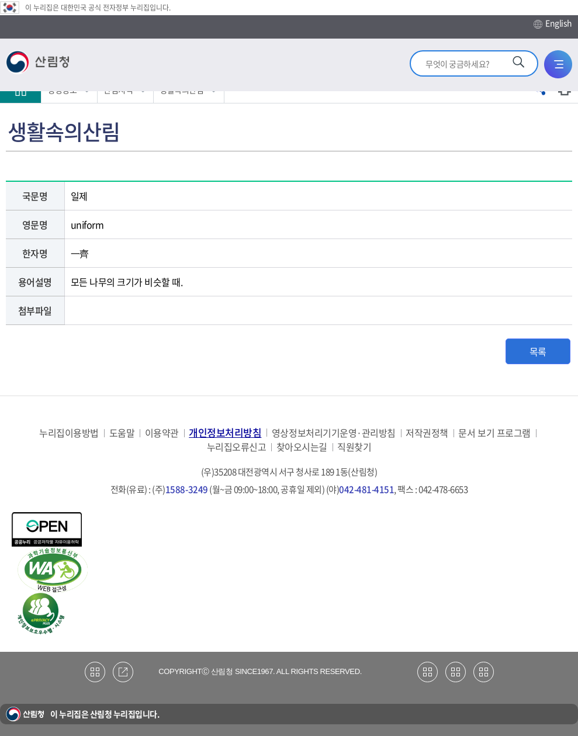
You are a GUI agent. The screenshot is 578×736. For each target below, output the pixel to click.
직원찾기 (354, 447)
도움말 (122, 433)
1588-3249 (186, 489)
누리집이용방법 (69, 433)
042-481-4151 (366, 489)
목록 (537, 351)
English (553, 23)
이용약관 (162, 433)
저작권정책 (427, 433)
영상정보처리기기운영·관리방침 (334, 433)
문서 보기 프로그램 (494, 433)
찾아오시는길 (301, 447)
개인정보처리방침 (225, 432)
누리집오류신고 (236, 447)
